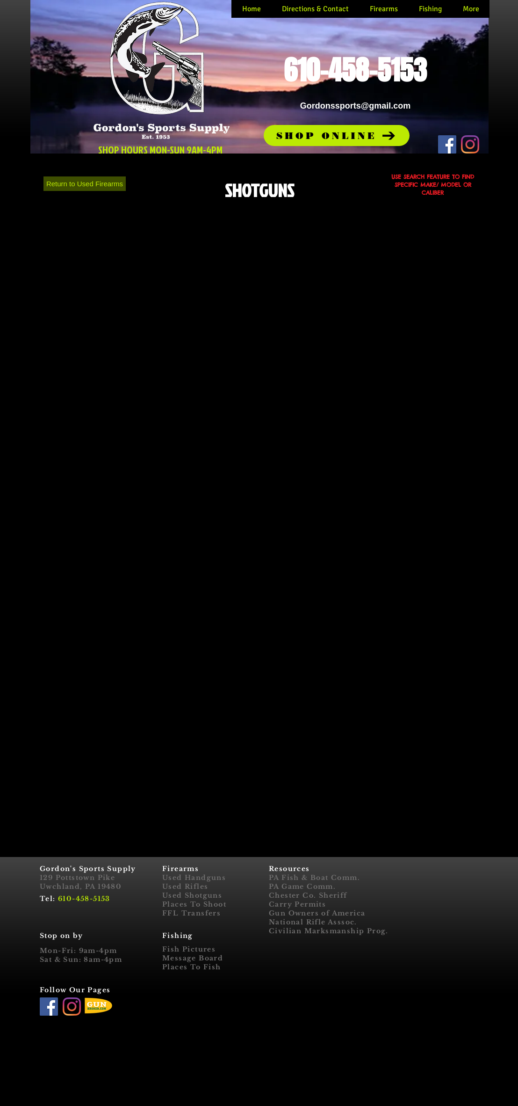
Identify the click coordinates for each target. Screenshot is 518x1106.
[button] (337, 135)
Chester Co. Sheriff (308, 895)
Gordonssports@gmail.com (355, 105)
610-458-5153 (84, 898)
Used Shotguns (192, 895)
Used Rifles (185, 886)
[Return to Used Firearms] (84, 183)
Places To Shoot (194, 904)
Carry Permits (297, 904)
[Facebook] (447, 144)
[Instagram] (470, 144)
